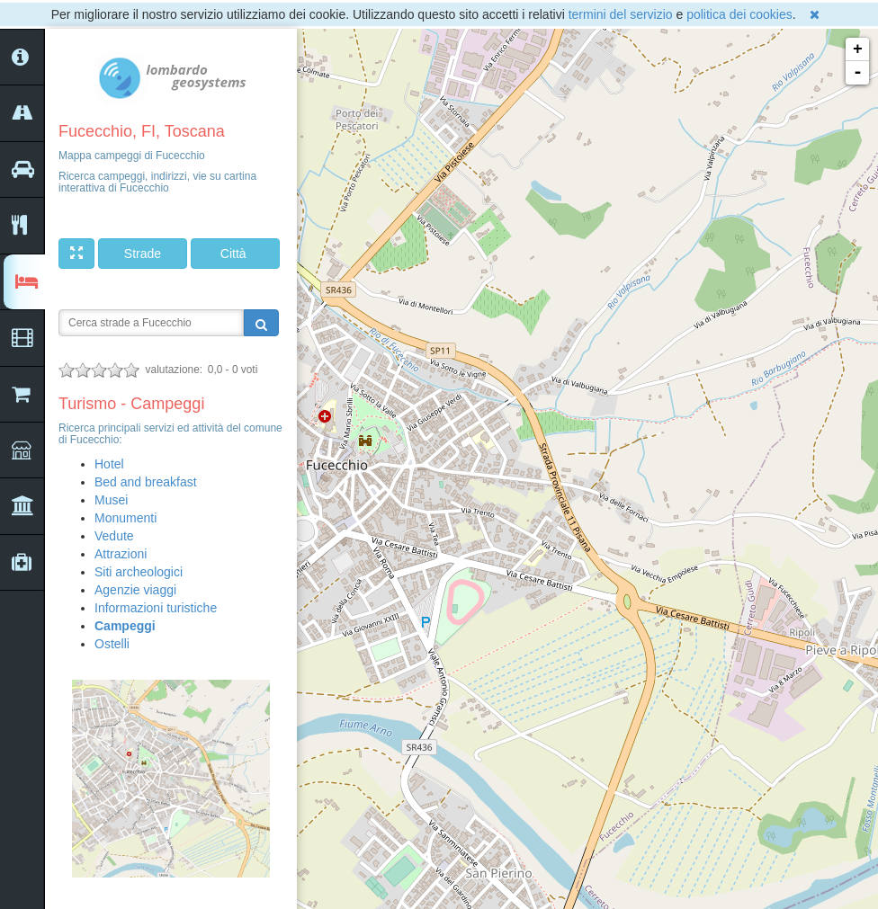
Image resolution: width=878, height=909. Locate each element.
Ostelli (112, 644)
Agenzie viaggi (135, 590)
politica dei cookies (739, 14)
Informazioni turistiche (155, 608)
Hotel (109, 464)
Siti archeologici (138, 572)
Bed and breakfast (145, 482)
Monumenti (125, 518)
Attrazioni (120, 554)
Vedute (114, 536)
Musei (111, 500)
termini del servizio (621, 14)
